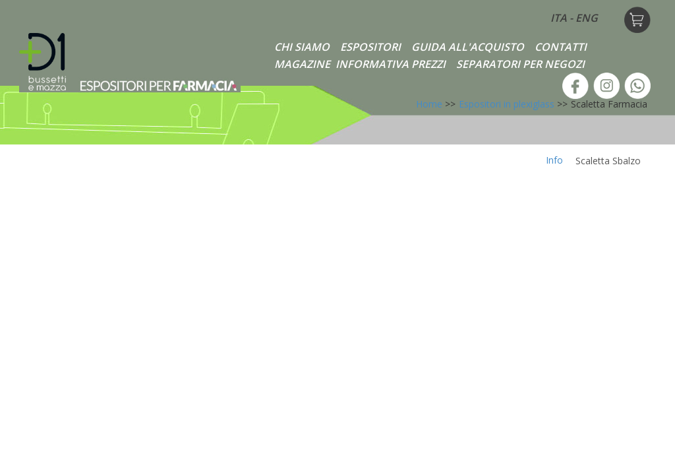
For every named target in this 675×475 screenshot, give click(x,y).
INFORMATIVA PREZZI (391, 64)
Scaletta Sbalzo (608, 160)
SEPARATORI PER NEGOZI (520, 64)
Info (554, 160)
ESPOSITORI (370, 47)
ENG (586, 18)
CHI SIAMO (302, 47)
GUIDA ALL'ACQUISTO (467, 47)
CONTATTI (561, 47)
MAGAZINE (302, 64)
